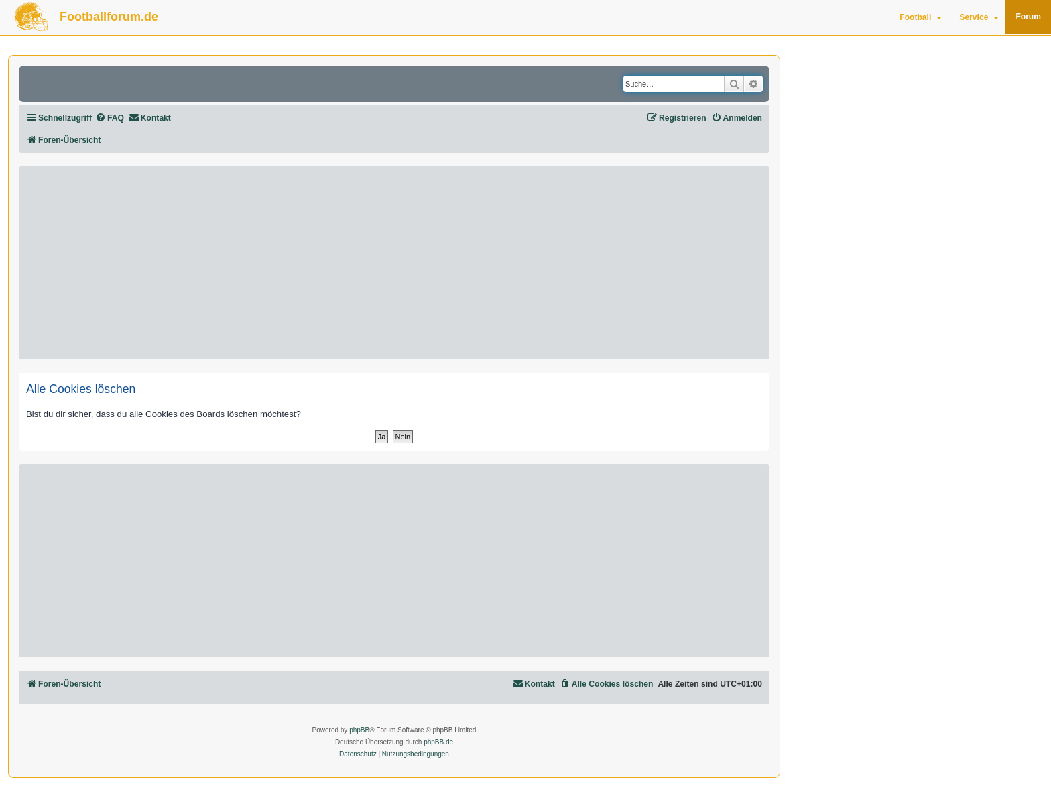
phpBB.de (438, 742)
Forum (1028, 16)
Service (979, 17)
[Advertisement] (394, 263)
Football (921, 17)
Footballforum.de (109, 16)
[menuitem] (109, 118)
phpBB (359, 730)
